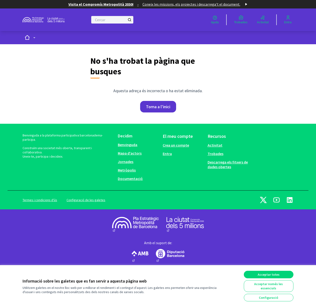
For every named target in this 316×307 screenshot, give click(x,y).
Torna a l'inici (158, 106)
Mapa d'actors (130, 153)
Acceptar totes (269, 274)
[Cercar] (112, 20)
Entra (167, 153)
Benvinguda (127, 144)
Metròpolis (127, 170)
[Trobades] (240, 19)
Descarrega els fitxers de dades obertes (228, 164)
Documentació (130, 178)
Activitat (215, 145)
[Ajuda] (215, 19)
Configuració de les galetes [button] (86, 200)
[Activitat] (263, 19)
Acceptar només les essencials (268, 286)
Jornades (125, 161)
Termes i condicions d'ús (40, 200)
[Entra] (287, 19)
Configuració (268, 297)
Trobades (215, 153)
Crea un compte (176, 145)
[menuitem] (138, 144)
